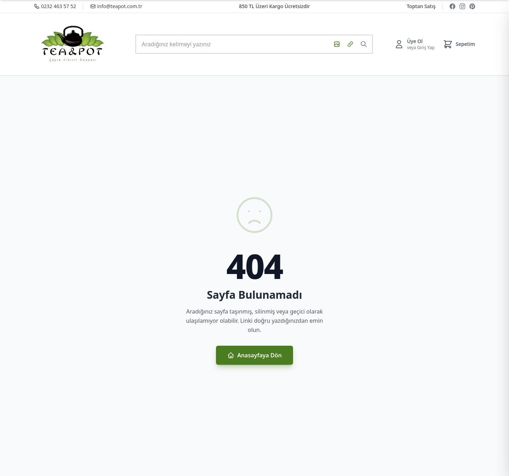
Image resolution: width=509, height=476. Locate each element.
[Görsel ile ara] (336, 44)
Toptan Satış (421, 6)
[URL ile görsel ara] (350, 44)
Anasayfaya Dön (254, 355)
